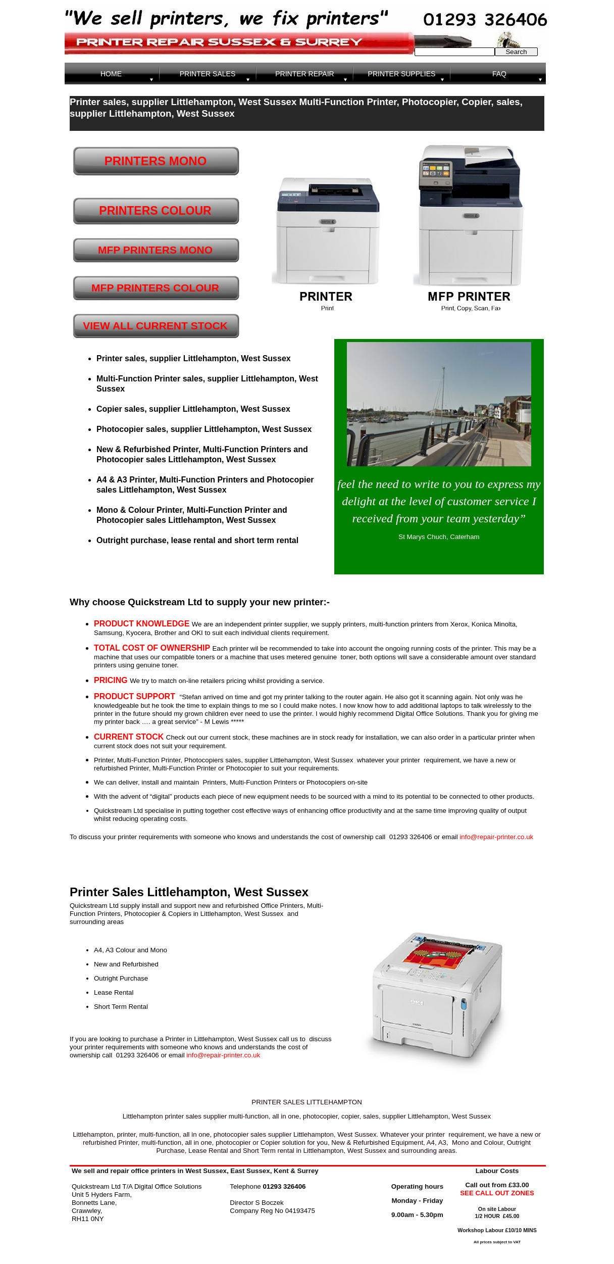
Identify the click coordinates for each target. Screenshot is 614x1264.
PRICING (112, 680)
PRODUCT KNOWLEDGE (143, 623)
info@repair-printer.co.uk (496, 837)
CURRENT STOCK (129, 737)
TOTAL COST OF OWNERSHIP (153, 648)
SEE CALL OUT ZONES (497, 1193)
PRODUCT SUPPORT (134, 696)
